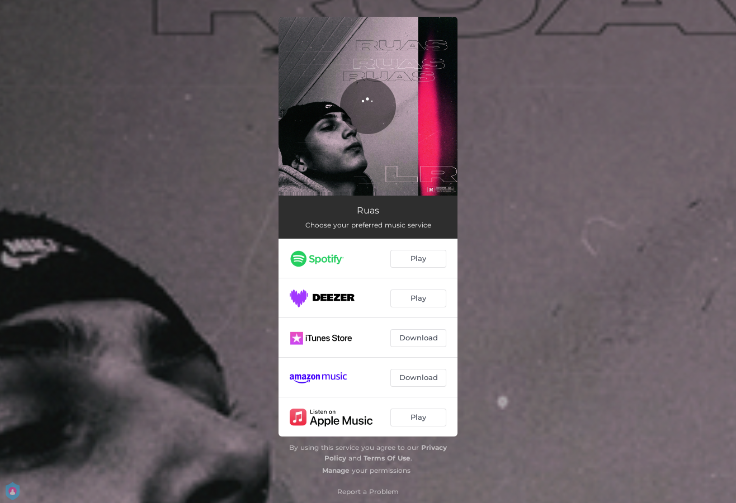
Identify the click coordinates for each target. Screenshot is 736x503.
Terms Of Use (387, 458)
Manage (336, 470)
